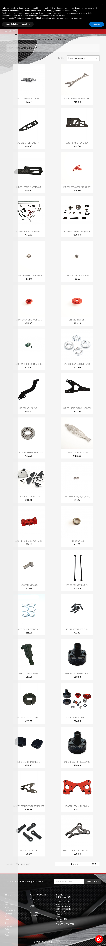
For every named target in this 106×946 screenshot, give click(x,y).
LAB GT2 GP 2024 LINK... (29, 850)
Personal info (35, 899)
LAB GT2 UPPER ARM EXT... (28, 762)
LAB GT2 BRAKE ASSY (29, 585)
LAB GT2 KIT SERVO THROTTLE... (29, 231)
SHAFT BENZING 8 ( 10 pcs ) (28, 98)
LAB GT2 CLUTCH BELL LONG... (77, 762)
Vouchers (34, 912)
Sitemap (8, 920)
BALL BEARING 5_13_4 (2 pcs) (77, 496)
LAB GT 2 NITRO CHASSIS (77, 452)
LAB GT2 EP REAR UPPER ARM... (77, 806)
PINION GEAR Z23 (77, 541)
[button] (103, 4)
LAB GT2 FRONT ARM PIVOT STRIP (29, 541)
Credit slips (35, 906)
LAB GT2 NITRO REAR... (28, 408)
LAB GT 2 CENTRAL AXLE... (77, 585)
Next (95, 863)
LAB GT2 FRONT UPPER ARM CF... (77, 850)
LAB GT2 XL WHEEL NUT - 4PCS (77, 364)
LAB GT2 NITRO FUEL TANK (29, 496)
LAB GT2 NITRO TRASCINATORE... (29, 364)
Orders (33, 902)
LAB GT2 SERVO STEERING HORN (77, 187)
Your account (38, 894)
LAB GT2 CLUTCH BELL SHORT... (77, 673)
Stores (8, 923)
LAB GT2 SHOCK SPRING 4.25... (29, 629)
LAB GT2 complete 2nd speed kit (77, 231)
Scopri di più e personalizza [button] (18, 24)
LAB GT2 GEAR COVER (28, 673)
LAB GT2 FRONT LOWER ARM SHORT (28, 806)
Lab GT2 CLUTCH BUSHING (77, 275)
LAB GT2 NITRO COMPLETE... (77, 717)
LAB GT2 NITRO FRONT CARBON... (77, 98)
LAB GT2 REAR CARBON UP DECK (77, 408)
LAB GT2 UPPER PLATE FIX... (29, 143)
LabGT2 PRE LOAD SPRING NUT (29, 275)
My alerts (34, 915)
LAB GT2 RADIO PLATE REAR (77, 143)
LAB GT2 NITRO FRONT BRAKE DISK (29, 452)
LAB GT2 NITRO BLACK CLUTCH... (29, 717)
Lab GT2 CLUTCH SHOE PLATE (29, 320)
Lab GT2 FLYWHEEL (77, 320)
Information (10, 910)
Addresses (34, 909)
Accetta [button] (96, 24)
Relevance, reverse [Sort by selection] (83, 58)
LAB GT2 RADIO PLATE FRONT (28, 187)
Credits (69, 942)
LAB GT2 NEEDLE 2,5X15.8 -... (77, 629)
